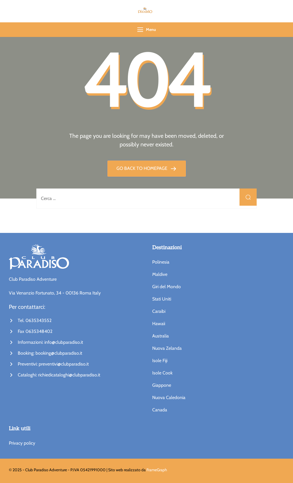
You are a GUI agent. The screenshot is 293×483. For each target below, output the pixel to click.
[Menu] (140, 30)
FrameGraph (156, 469)
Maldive (159, 274)
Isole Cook (162, 373)
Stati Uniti (161, 299)
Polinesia (160, 262)
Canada (159, 410)
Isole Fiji (159, 360)
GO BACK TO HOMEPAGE (142, 168)
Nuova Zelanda (167, 348)
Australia (160, 336)
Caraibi (158, 311)
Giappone (161, 385)
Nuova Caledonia (168, 397)
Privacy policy (22, 443)
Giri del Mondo (166, 286)
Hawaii (158, 323)
